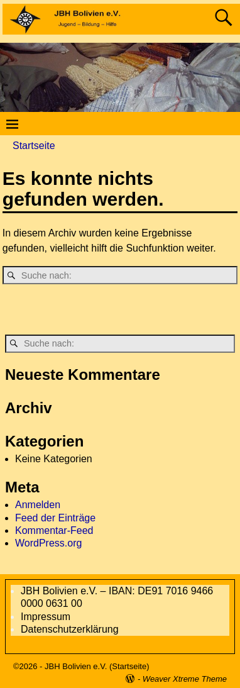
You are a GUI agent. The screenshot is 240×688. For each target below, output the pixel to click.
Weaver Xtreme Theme (185, 679)
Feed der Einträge (55, 518)
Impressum (45, 616)
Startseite (34, 145)
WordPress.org (48, 543)
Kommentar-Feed (54, 530)
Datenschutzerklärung (70, 629)
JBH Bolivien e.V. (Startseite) (97, 666)
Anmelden (37, 504)
